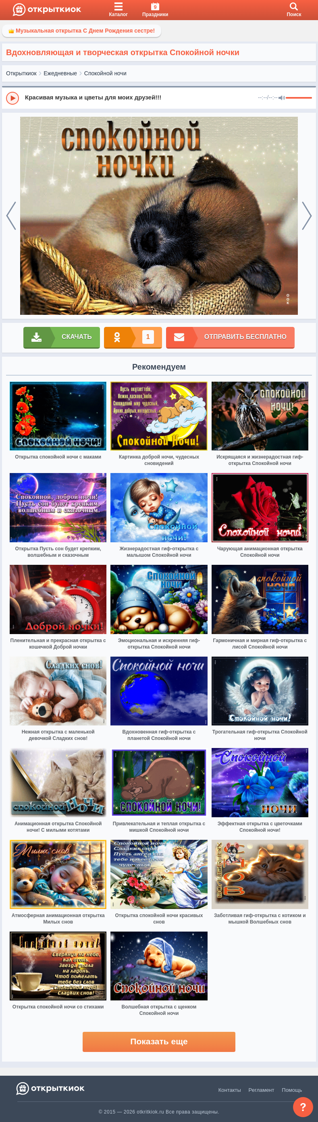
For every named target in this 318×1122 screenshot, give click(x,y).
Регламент (261, 1090)
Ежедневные (60, 73)
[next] (307, 216)
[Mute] (282, 98)
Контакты (229, 1090)
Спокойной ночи (105, 73)
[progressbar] (299, 98)
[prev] (11, 216)
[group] (159, 98)
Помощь (292, 1090)
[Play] (12, 98)
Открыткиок (21, 73)
